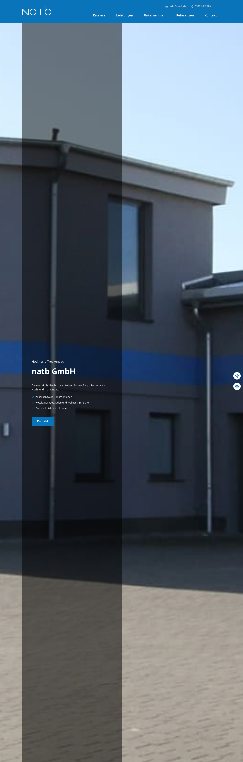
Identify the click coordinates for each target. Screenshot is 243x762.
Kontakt (42, 421)
